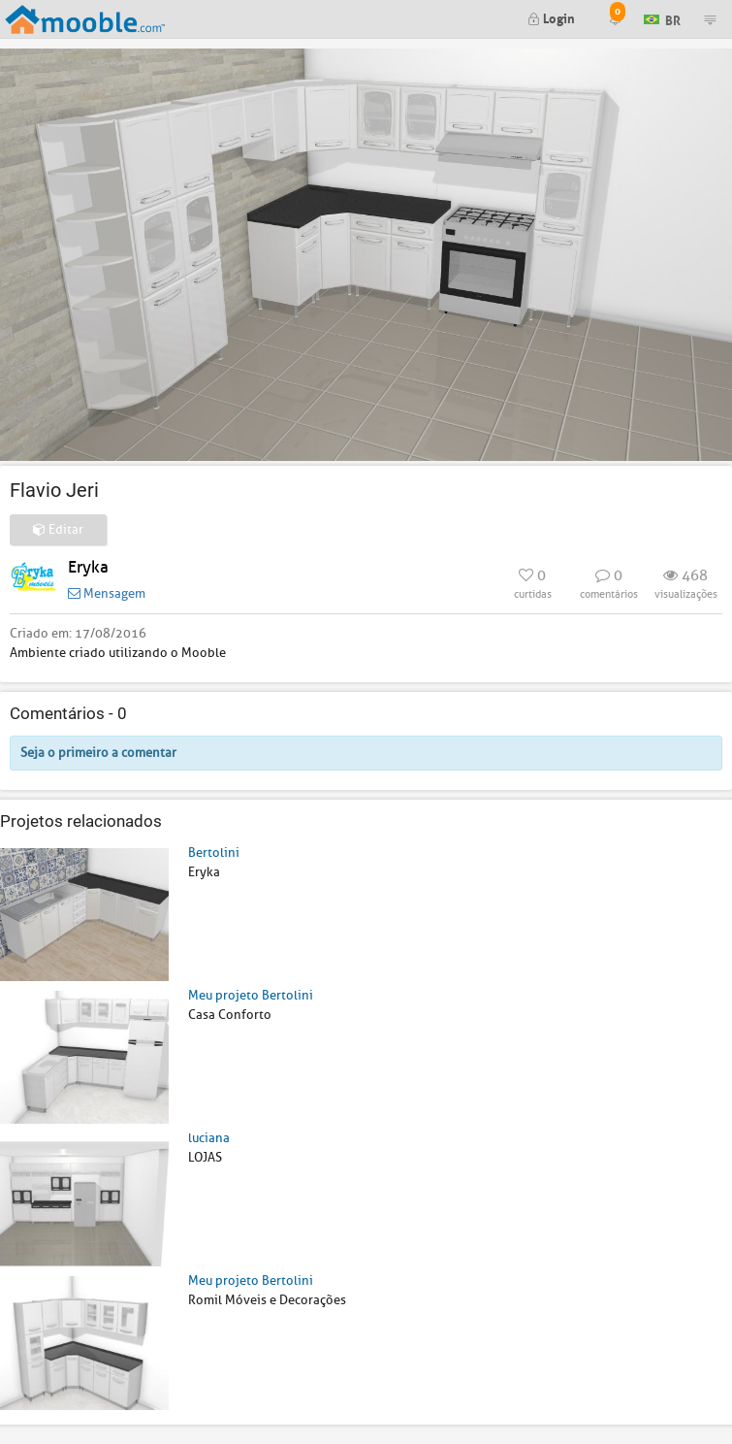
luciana (209, 1138)
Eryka (88, 567)
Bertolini (213, 852)
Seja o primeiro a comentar (98, 752)
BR (662, 18)
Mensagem (106, 593)
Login (551, 17)
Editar (58, 529)
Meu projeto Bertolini (250, 995)
